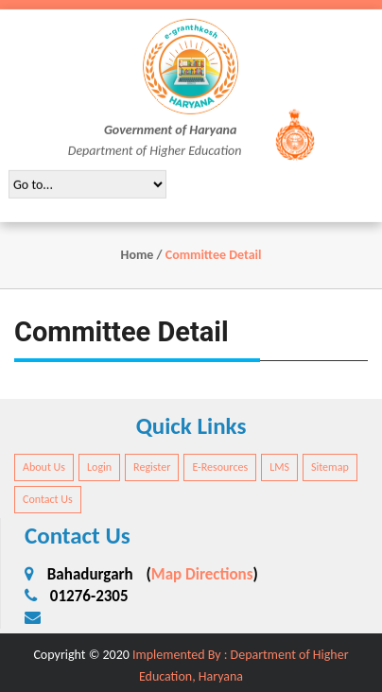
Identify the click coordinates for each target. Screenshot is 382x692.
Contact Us (48, 499)
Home (137, 255)
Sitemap (330, 467)
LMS (279, 467)
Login (99, 467)
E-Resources (220, 467)
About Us (44, 467)
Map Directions (202, 574)
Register (151, 467)
